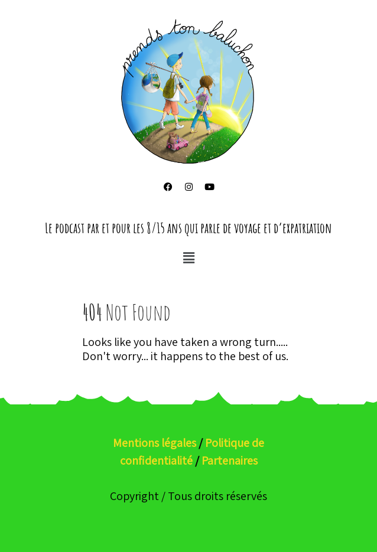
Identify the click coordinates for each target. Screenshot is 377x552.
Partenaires (230, 460)
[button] (188, 258)
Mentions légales (154, 442)
